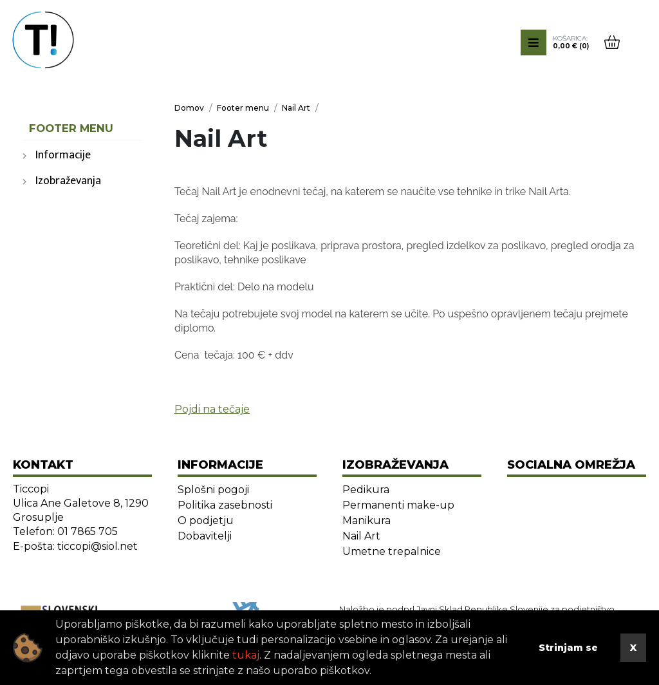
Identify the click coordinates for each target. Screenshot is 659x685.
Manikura (366, 520)
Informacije (63, 155)
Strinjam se (568, 647)
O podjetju (206, 520)
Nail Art (361, 536)
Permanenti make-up (398, 505)
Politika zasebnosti (225, 505)
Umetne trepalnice (391, 551)
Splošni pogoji (213, 489)
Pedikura (365, 489)
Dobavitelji (205, 536)
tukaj (245, 655)
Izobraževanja (68, 181)
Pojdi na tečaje (212, 409)
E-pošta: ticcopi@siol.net (75, 546)
